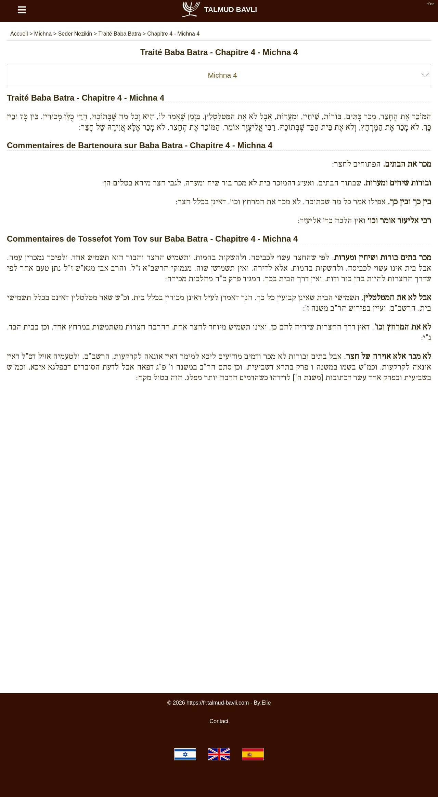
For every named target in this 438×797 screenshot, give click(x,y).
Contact (218, 721)
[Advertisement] (219, 418)
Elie (266, 703)
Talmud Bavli (219, 9)
